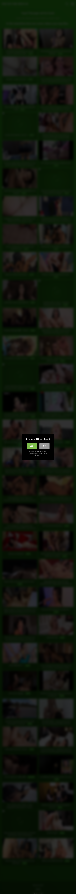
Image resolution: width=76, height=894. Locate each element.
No (44, 446)
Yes (31, 446)
